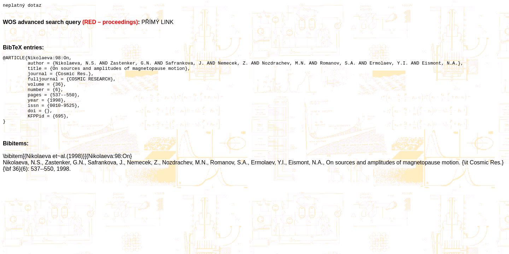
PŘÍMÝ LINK (157, 23)
